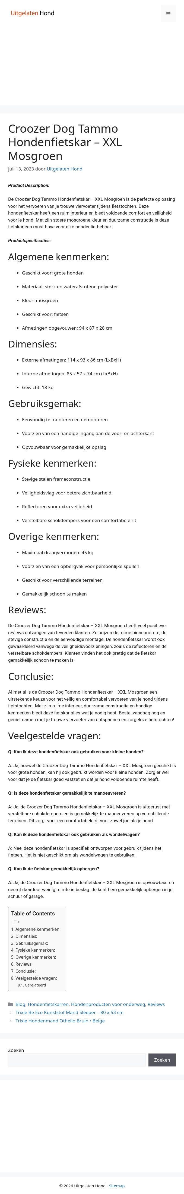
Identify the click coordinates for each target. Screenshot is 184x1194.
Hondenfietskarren (48, 1004)
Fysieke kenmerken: (35, 950)
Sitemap (117, 1185)
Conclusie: (25, 971)
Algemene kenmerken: (38, 929)
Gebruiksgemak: (31, 943)
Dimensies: (26, 936)
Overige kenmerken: (35, 957)
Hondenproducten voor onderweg (108, 1004)
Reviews (156, 1004)
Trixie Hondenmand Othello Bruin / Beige (60, 1021)
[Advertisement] (92, 67)
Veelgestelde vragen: (36, 978)
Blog (20, 1004)
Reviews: (24, 964)
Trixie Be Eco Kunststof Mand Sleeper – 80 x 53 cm (69, 1012)
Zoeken (16, 1050)
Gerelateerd (35, 985)
